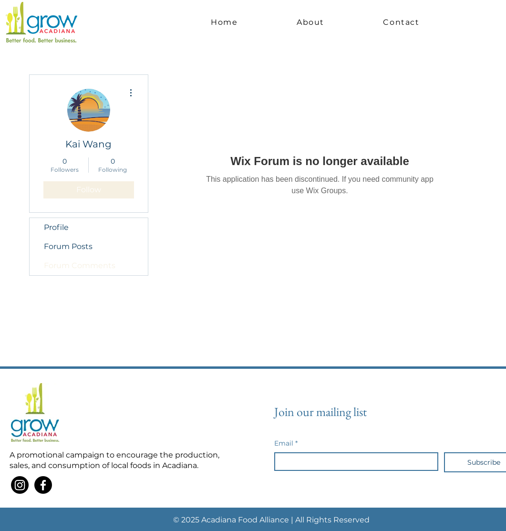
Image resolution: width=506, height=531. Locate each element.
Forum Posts (68, 246)
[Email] (353, 461)
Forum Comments (79, 265)
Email (286, 443)
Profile (56, 227)
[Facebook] (43, 485)
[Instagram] (20, 485)
